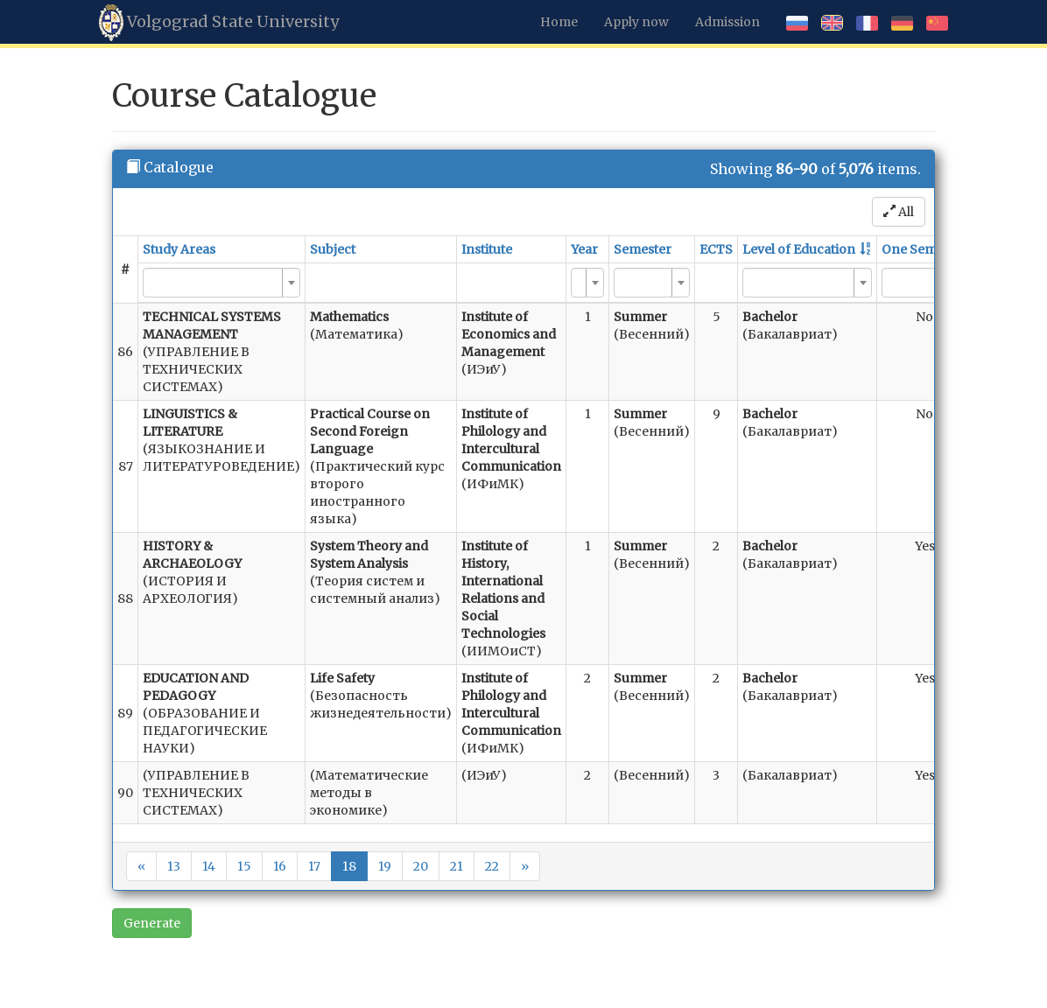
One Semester (924, 249)
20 (420, 866)
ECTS (716, 249)
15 (244, 866)
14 (208, 866)
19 (384, 866)
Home (559, 22)
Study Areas (179, 249)
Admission (727, 22)
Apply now (636, 22)
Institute (486, 249)
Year (584, 249)
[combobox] (221, 283)
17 (314, 866)
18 (349, 866)
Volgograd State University (219, 22)
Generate (151, 923)
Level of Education (798, 249)
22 (492, 866)
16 (279, 866)
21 (456, 866)
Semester (642, 249)
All (898, 212)
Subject (332, 249)
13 (173, 866)
